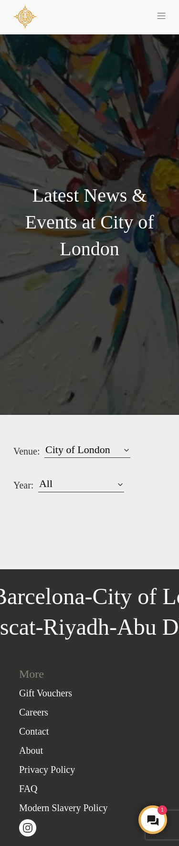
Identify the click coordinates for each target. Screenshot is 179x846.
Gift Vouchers (45, 693)
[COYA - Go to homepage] (25, 16)
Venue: (26, 451)
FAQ (28, 788)
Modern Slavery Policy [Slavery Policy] (63, 808)
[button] (128, 15)
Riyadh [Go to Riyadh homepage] (75, 627)
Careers (33, 712)
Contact (34, 731)
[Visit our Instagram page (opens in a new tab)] (27, 827)
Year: (23, 485)
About (31, 750)
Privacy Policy (47, 769)
